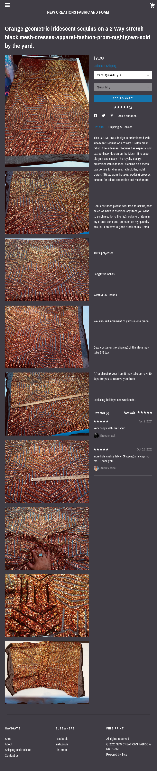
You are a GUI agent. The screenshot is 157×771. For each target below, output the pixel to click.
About (8, 744)
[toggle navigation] (7, 5)
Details (99, 127)
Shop (8, 738)
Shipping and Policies (18, 749)
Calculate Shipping (105, 65)
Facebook (61, 738)
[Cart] (152, 6)
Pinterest (61, 749)
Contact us (12, 755)
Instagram (62, 744)
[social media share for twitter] (104, 116)
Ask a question (127, 116)
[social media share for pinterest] (112, 116)
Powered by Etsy (116, 754)
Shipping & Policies (120, 127)
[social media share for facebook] (96, 116)
